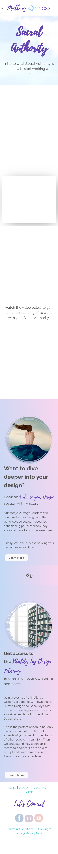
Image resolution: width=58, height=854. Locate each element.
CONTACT (41, 787)
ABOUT (24, 787)
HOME (11, 787)
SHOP (29, 792)
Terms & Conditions (20, 829)
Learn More (16, 557)
